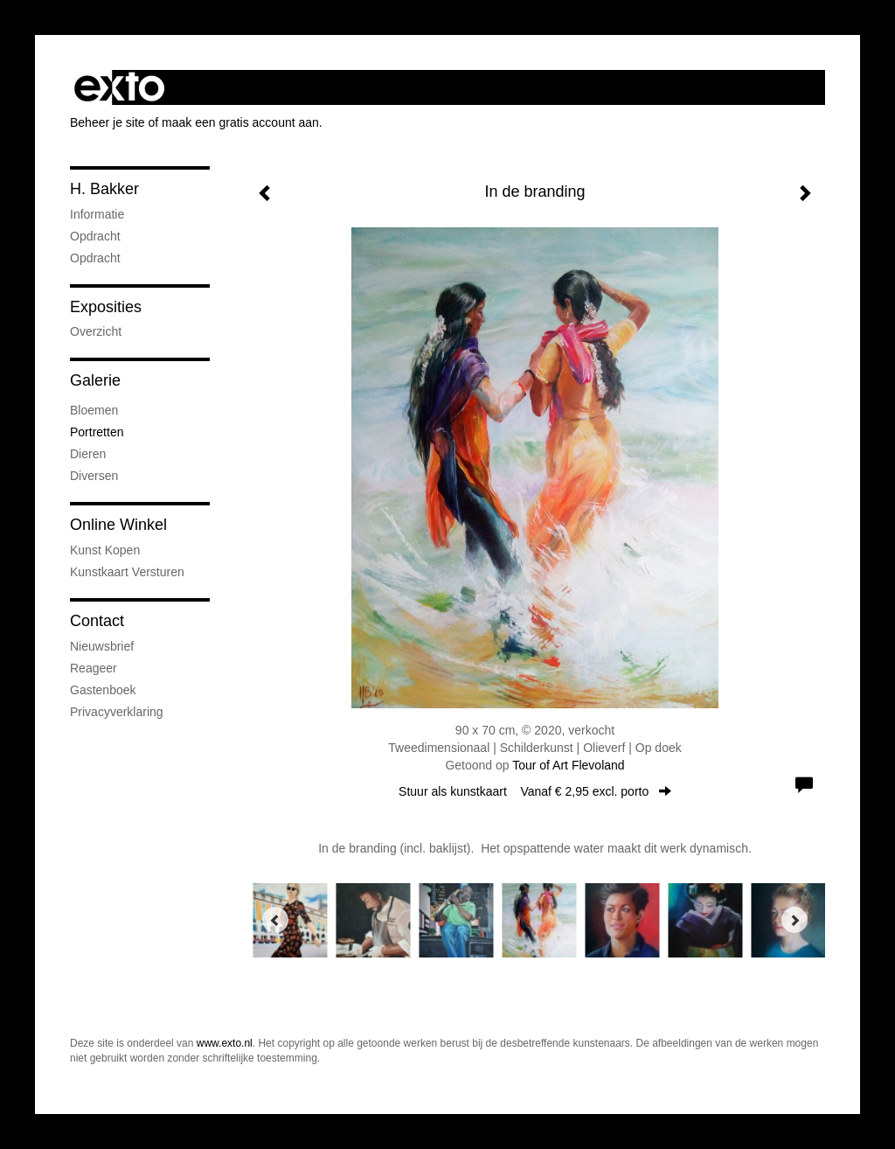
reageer (93, 668)
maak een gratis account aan (240, 122)
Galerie (95, 380)
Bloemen (94, 410)
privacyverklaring (116, 712)
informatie (97, 214)
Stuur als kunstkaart (535, 791)
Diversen (94, 476)
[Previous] (275, 920)
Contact (97, 621)
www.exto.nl (225, 1043)
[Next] (794, 920)
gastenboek (103, 690)
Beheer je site (107, 122)
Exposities (106, 307)
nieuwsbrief (102, 646)
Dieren (88, 454)
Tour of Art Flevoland (568, 765)
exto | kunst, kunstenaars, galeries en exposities (119, 87)
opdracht (95, 236)
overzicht (95, 331)
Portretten (96, 432)
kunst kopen (105, 550)
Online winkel (118, 524)
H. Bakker (104, 189)
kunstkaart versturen (127, 572)
